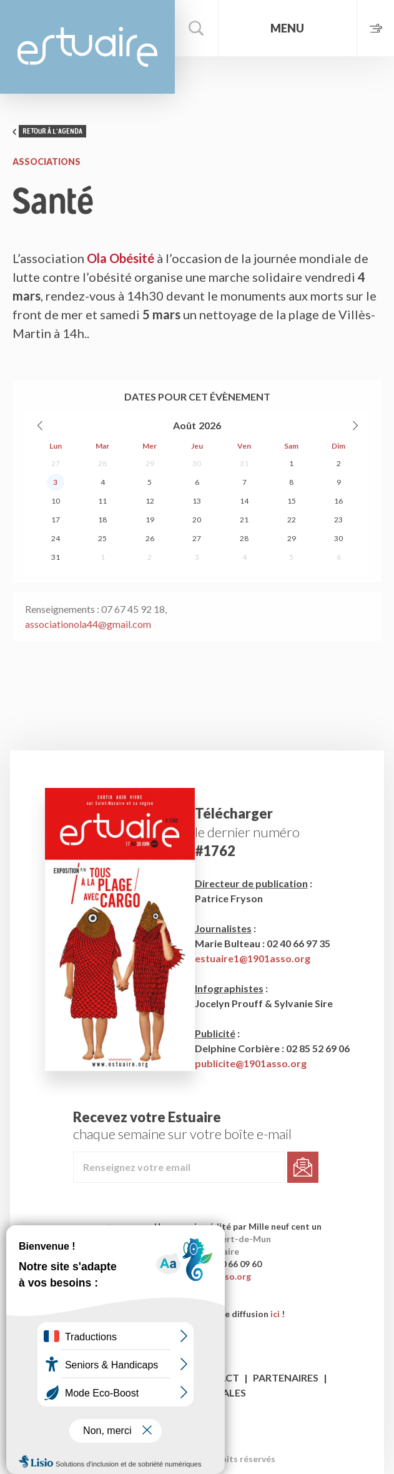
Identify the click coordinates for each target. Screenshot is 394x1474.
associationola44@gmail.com (88, 624)
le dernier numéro (247, 832)
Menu (287, 28)
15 (291, 500)
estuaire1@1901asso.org (252, 958)
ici (275, 1313)
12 (149, 500)
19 (149, 519)
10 (55, 500)
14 (244, 500)
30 (196, 463)
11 (102, 500)
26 (149, 538)
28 (102, 463)
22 (291, 519)
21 (244, 519)
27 (55, 463)
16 (338, 500)
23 (338, 519)
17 (55, 519)
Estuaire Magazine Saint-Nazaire (87, 47)
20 (196, 519)
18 (102, 519)
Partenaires (285, 1377)
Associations (46, 161)
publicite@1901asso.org (251, 1063)
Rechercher (197, 28)
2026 (210, 425)
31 (244, 463)
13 (196, 500)
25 (102, 538)
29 (149, 463)
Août (184, 425)
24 (55, 538)
